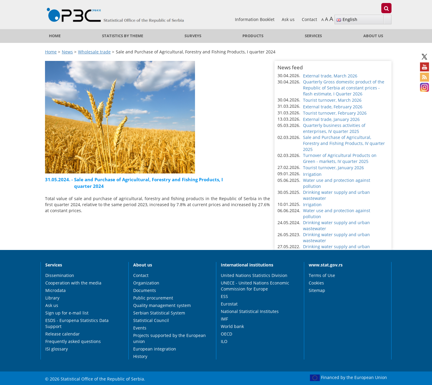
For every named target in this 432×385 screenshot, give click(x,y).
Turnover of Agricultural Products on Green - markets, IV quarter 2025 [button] (339, 158)
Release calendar (62, 334)
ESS (224, 296)
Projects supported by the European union (169, 338)
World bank (232, 326)
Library (52, 298)
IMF (224, 319)
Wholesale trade (94, 52)
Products (252, 35)
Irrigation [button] (312, 174)
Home (55, 35)
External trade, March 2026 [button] (330, 76)
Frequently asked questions (73, 341)
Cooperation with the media (73, 283)
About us (373, 35)
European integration (154, 349)
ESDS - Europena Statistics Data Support (77, 323)
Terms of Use (322, 275)
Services (313, 35)
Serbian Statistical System (159, 313)
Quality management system (162, 305)
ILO (224, 341)
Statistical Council (151, 320)
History (140, 356)
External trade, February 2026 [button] (332, 107)
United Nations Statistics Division (254, 275)
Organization (146, 283)
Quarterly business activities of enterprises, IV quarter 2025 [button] (334, 128)
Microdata (55, 290)
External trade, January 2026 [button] (331, 119)
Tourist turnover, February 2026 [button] (335, 113)
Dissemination (59, 275)
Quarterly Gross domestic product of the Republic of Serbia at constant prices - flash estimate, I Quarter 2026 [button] (343, 88)
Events (139, 328)
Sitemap (317, 290)
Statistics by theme (122, 35)
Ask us (289, 19)
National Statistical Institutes (250, 311)
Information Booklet (255, 19)
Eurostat (229, 304)
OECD (226, 334)
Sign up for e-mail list (66, 313)
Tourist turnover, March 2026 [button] (332, 100)
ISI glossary (56, 349)
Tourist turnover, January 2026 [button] (333, 167)
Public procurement (153, 298)
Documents (144, 290)
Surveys (192, 35)
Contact (309, 19)
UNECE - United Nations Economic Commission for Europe (255, 286)
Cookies (316, 283)
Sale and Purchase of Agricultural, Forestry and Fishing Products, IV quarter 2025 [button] (344, 143)
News (67, 52)
